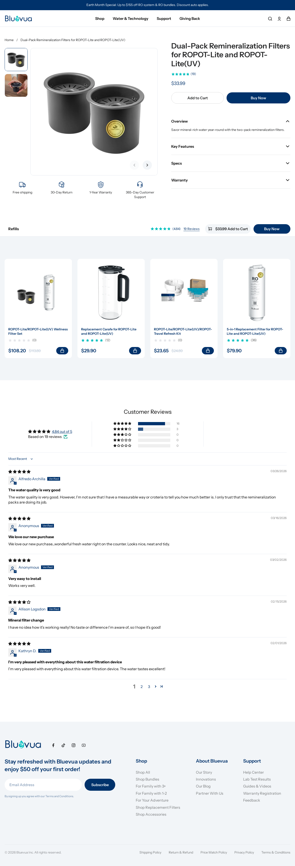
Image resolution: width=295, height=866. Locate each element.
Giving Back (190, 18)
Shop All (143, 772)
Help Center (253, 772)
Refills (13, 228)
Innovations (206, 779)
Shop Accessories (151, 814)
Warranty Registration (262, 793)
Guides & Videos (257, 786)
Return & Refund (181, 852)
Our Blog (203, 786)
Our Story (204, 772)
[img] (19, 471)
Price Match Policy (214, 852)
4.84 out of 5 (62, 431)
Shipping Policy (150, 852)
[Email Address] (43, 785)
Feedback (251, 800)
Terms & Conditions (275, 852)
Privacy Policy (244, 852)
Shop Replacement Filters (158, 807)
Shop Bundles (147, 779)
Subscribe (100, 784)
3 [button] (149, 686)
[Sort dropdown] (21, 459)
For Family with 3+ (151, 786)
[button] (122, 423)
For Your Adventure (152, 800)
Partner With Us (209, 793)
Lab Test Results (257, 779)
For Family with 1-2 (151, 793)
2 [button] (142, 686)
